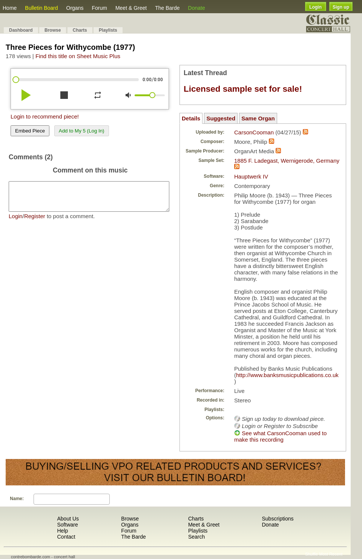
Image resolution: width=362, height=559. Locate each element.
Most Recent (330, 554)
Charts (80, 30)
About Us (68, 519)
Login (315, 7)
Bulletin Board (41, 8)
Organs (75, 8)
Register (34, 222)
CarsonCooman (254, 132)
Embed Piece (30, 131)
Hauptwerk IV (251, 176)
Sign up (341, 7)
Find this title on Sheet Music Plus (77, 56)
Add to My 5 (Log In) (81, 131)
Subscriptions (277, 519)
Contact (66, 537)
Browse (52, 30)
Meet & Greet (131, 8)
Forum (99, 8)
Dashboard (21, 30)
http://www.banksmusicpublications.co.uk (287, 375)
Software (67, 525)
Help (62, 531)
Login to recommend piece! (45, 116)
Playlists (108, 30)
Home (10, 8)
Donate (196, 8)
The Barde (167, 8)
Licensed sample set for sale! (243, 89)
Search (196, 537)
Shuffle (311, 554)
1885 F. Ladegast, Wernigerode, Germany (286, 160)
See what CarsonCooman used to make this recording (280, 436)
